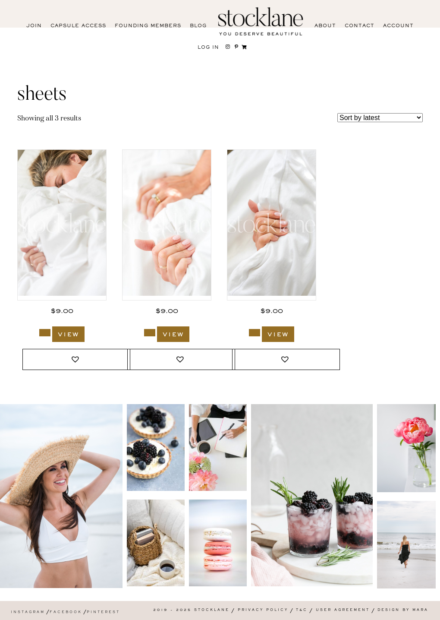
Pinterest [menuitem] (103, 612)
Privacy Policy (263, 610)
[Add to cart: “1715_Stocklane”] (149, 332)
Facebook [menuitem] (66, 612)
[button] (76, 359)
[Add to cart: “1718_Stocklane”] (44, 332)
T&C (302, 610)
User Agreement (343, 610)
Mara (420, 610)
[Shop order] (380, 117)
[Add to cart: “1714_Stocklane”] (254, 332)
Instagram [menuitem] (28, 612)
